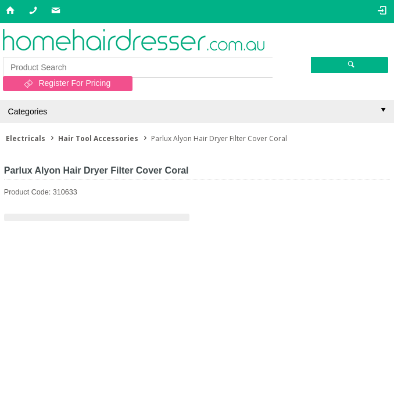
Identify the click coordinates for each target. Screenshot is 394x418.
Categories (28, 111)
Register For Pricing (74, 83)
